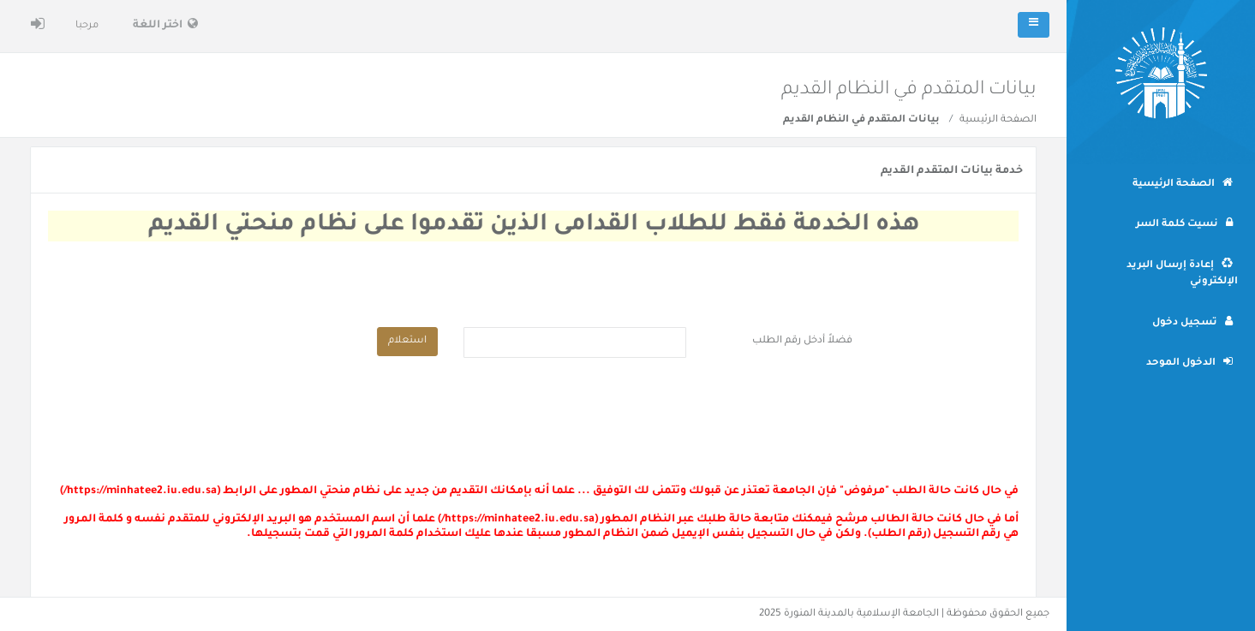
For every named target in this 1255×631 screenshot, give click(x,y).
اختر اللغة (165, 24)
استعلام (407, 341)
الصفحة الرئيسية (998, 120)
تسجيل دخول (1192, 322)
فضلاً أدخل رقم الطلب (802, 341)
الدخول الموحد (1189, 362)
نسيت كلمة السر (1184, 223)
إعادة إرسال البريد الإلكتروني (1182, 273)
